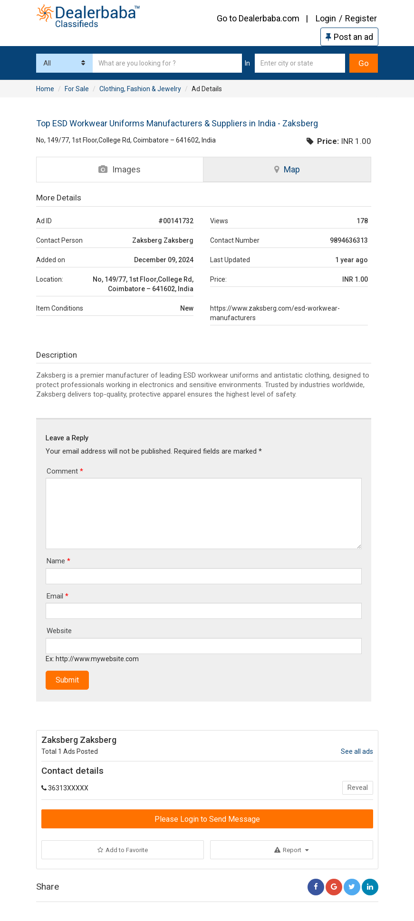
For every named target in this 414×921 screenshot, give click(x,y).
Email (57, 596)
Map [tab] (287, 169)
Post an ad (349, 37)
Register (361, 18)
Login (326, 18)
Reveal (357, 787)
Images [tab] (119, 169)
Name (58, 561)
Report (291, 850)
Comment (65, 471)
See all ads (357, 751)
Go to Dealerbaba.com (258, 18)
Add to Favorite (122, 850)
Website (59, 631)
